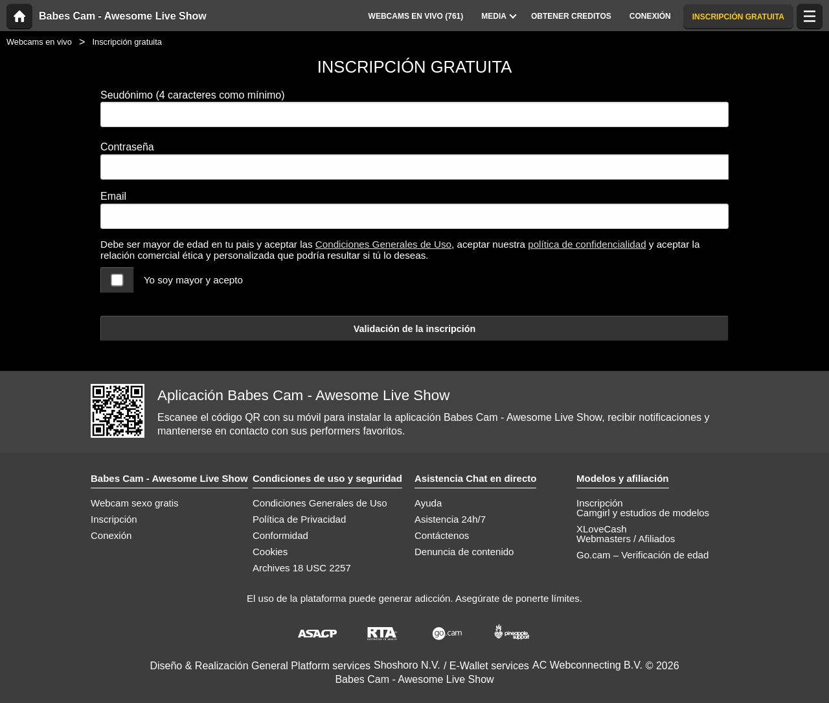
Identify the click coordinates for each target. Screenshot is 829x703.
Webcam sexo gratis (135, 502)
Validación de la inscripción (415, 329)
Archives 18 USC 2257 (302, 567)
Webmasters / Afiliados (625, 538)
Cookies (270, 551)
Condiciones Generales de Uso (383, 244)
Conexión (111, 535)
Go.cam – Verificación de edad (642, 554)
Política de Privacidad (299, 519)
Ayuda (428, 502)
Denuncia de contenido (464, 551)
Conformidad (280, 535)
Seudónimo (192, 95)
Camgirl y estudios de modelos (642, 512)
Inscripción (114, 519)
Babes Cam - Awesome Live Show (123, 16)
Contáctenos (441, 535)
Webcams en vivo (39, 42)
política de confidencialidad (587, 244)
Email (113, 196)
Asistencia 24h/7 (450, 519)
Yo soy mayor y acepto (193, 279)
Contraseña (127, 146)
